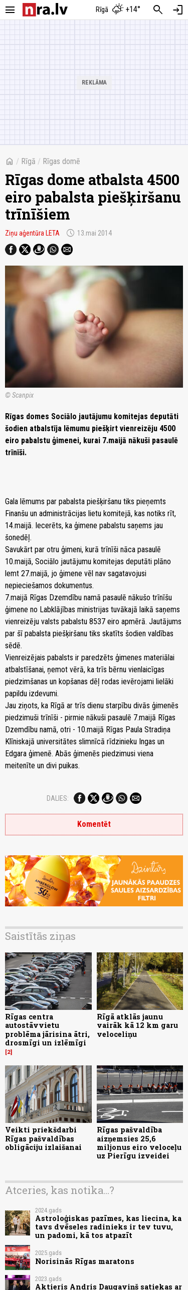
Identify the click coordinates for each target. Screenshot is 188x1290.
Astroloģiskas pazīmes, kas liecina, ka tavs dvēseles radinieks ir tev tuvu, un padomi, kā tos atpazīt (108, 1226)
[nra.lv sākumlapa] (45, 10)
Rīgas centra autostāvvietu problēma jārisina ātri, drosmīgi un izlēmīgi (47, 1029)
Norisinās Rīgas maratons (84, 1261)
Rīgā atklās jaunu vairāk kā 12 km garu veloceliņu (137, 1025)
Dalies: (58, 798)
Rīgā (28, 161)
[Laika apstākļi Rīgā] (118, 10)
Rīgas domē (61, 161)
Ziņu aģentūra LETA (32, 233)
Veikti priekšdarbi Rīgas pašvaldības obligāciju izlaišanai (43, 1138)
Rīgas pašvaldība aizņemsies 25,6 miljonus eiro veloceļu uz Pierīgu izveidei (139, 1142)
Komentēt (94, 824)
